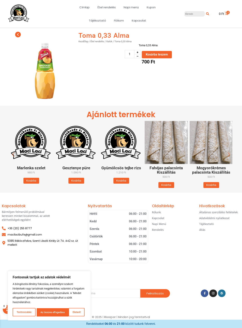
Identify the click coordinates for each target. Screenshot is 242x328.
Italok (109, 41)
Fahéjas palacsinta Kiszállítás (166, 170)
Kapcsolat (139, 20)
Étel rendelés (107, 7)
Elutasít (44, 312)
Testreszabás (24, 312)
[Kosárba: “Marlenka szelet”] (31, 181)
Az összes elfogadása (70, 312)
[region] (49, 296)
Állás (202, 230)
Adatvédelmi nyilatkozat (214, 218)
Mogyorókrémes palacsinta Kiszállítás (211, 170)
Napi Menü (159, 224)
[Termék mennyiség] (129, 54)
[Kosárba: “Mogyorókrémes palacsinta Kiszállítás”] (211, 185)
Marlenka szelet (31, 168)
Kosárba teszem (157, 54)
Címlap (84, 7)
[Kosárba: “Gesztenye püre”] (76, 181)
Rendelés (158, 230)
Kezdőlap (83, 41)
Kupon (151, 7)
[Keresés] (194, 14)
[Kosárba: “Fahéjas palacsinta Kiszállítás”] (166, 185)
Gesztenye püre (76, 168)
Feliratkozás (155, 293)
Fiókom (119, 20)
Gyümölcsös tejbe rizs (121, 168)
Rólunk (156, 212)
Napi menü (131, 7)
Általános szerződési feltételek (218, 212)
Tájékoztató (97, 20)
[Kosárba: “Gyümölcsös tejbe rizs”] (121, 181)
